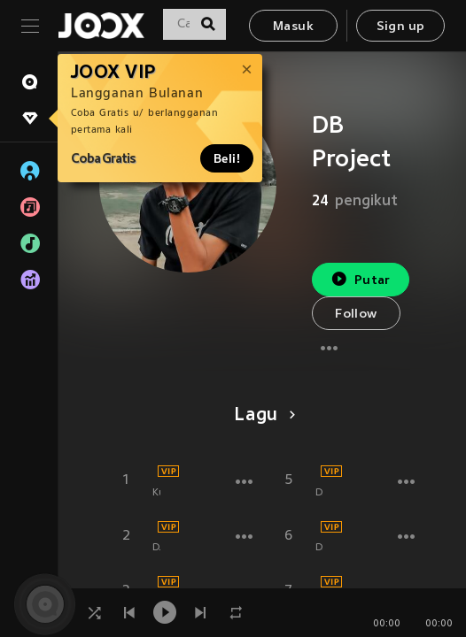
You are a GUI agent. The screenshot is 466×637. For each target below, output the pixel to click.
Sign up (401, 27)
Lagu (262, 416)
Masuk (293, 27)
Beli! (227, 158)
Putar (360, 279)
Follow (356, 314)
